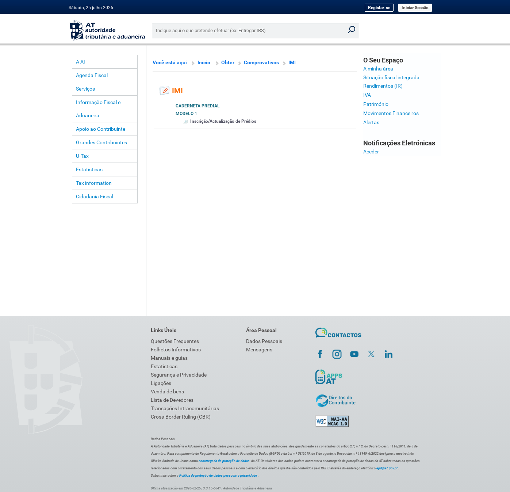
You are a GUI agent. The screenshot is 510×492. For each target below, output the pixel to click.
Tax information (94, 183)
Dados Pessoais (264, 341)
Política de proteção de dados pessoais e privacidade (218, 475)
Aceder (371, 152)
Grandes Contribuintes (101, 142)
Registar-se (379, 7)
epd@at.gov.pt (387, 468)
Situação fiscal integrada (391, 77)
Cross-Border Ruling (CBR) (181, 417)
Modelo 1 (186, 113)
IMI (292, 62)
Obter (227, 62)
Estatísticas (89, 169)
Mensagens (259, 349)
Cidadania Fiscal (94, 196)
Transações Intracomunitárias (185, 408)
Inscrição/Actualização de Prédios (223, 121)
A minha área (378, 69)
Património (375, 104)
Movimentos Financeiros (391, 113)
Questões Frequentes (175, 341)
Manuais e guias (169, 358)
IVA (367, 95)
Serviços (85, 89)
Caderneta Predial (198, 105)
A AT (81, 62)
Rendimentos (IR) (383, 86)
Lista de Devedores (172, 400)
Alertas (371, 122)
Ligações (161, 383)
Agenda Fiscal (92, 75)
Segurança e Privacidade (179, 375)
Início (204, 62)
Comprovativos (261, 62)
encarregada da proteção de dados (224, 461)
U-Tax (82, 156)
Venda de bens (167, 391)
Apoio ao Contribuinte (100, 129)
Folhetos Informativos (176, 349)
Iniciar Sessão (415, 7)
